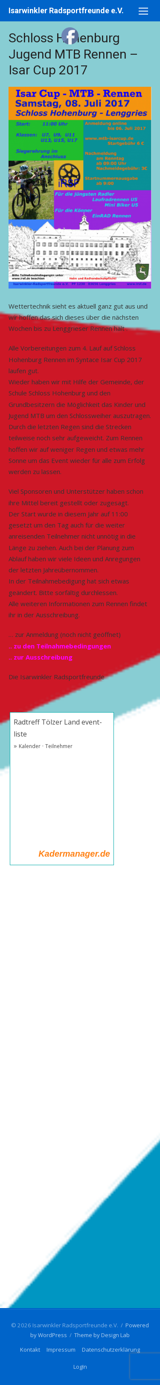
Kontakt (30, 1349)
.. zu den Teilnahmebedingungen (60, 646)
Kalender (30, 746)
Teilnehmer (59, 746)
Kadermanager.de (74, 853)
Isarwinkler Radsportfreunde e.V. (66, 10)
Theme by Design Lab (102, 1335)
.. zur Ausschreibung (41, 657)
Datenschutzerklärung (111, 1349)
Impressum (61, 1349)
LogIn (80, 1366)
